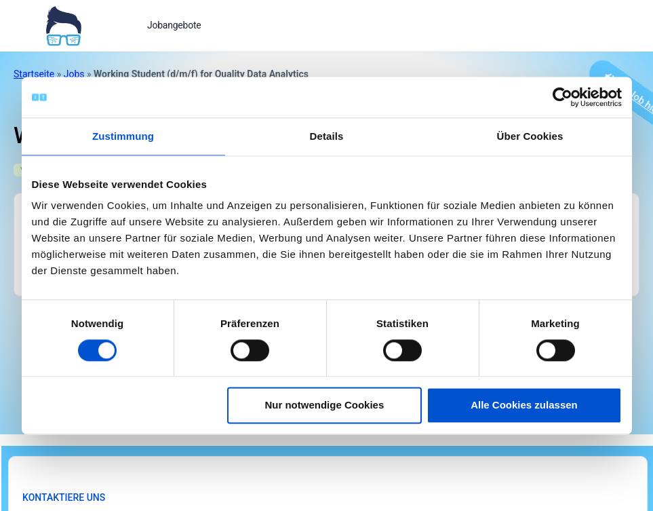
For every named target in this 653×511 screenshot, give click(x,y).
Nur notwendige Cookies (324, 405)
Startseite (34, 74)
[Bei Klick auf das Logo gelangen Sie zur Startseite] (63, 24)
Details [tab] (327, 136)
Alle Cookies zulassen (524, 405)
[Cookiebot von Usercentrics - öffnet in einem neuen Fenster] (562, 97)
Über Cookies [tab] (530, 136)
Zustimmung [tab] (123, 136)
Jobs (74, 74)
